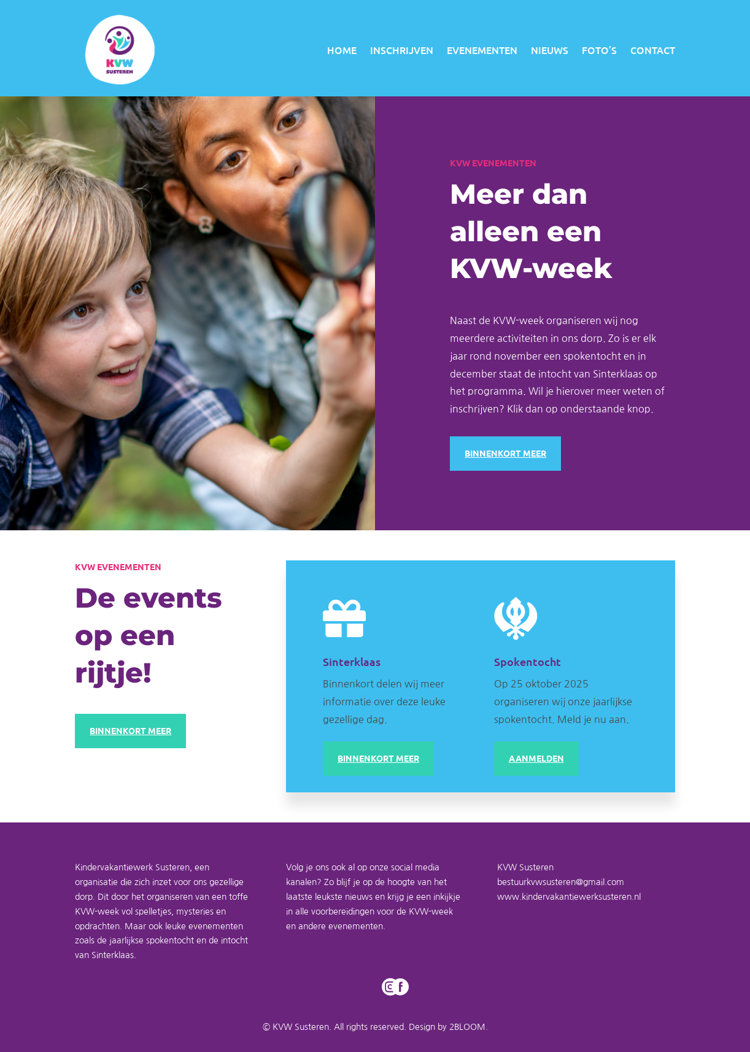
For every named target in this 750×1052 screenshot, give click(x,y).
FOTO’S (599, 49)
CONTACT (652, 49)
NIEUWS (549, 49)
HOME (342, 49)
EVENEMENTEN (482, 49)
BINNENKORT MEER (505, 452)
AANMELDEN (536, 758)
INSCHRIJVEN (401, 49)
